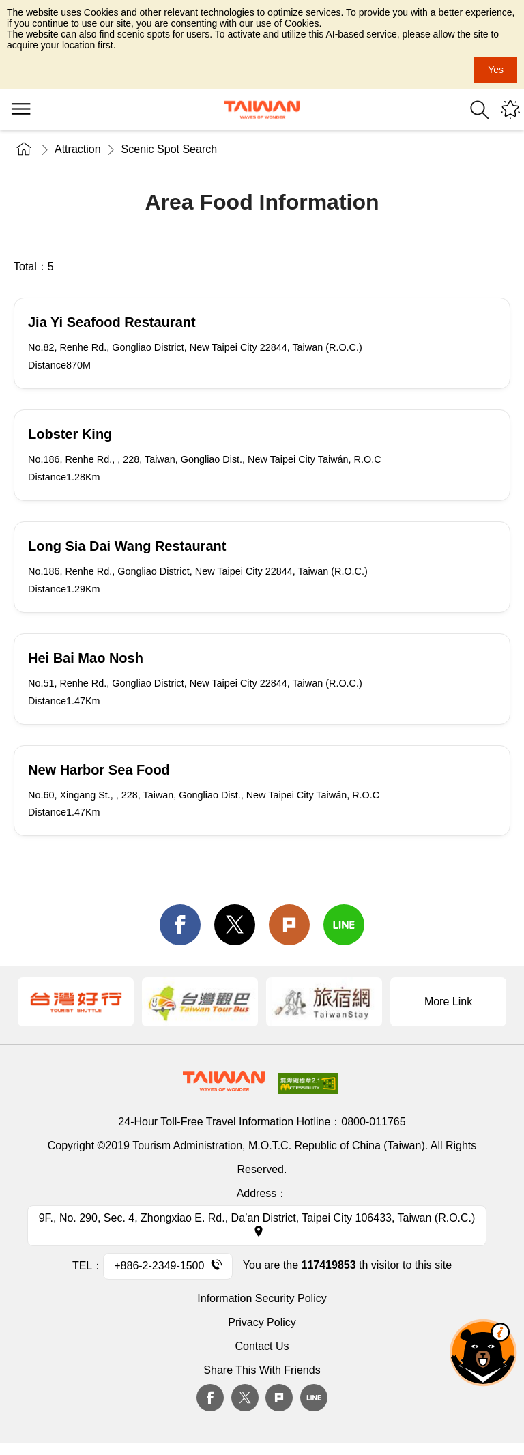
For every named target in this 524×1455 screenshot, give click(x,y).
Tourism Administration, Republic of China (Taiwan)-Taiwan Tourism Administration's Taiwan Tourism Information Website (262, 110)
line (343, 924)
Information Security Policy (261, 1298)
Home (24, 149)
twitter (234, 924)
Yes (496, 69)
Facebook (210, 1397)
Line (314, 1397)
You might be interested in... (510, 110)
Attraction (78, 149)
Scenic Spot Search (169, 149)
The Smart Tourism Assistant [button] (483, 1353)
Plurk (289, 924)
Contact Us (262, 1346)
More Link (448, 1001)
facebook (180, 924)
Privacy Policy (262, 1322)
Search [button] (479, 110)
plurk (279, 1397)
